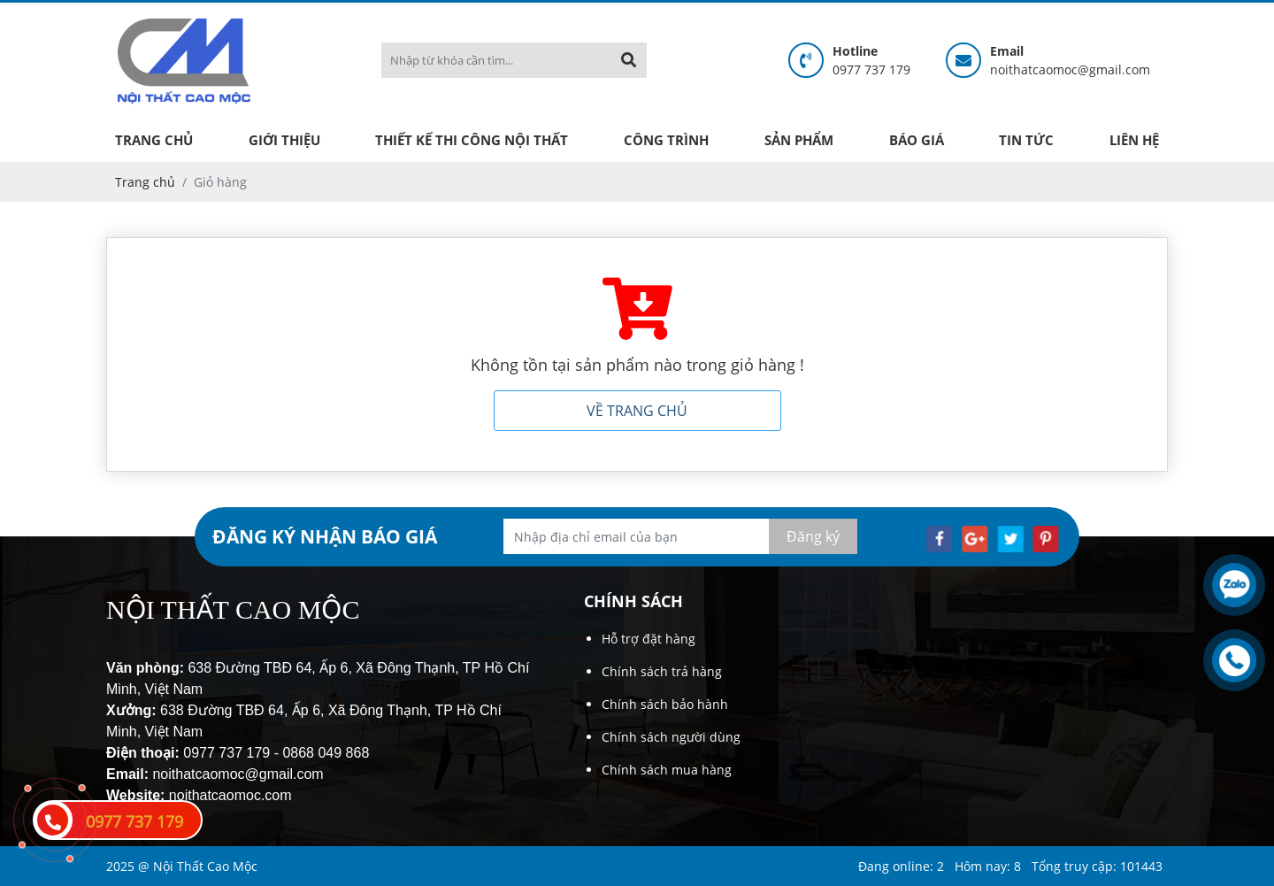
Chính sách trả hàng (662, 671)
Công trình (666, 140)
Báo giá (916, 140)
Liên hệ (1134, 140)
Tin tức (1026, 140)
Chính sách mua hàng (667, 769)
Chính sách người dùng (671, 736)
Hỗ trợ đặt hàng (648, 638)
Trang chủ (154, 140)
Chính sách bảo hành (665, 704)
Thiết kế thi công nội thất (471, 140)
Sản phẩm (798, 140)
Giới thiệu (284, 140)
